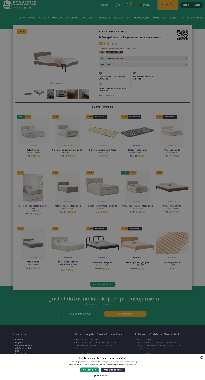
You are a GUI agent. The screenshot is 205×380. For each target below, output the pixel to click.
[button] (102, 375)
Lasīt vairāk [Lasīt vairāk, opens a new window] (131, 364)
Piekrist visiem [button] (89, 370)
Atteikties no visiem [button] (113, 370)
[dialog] (102, 190)
